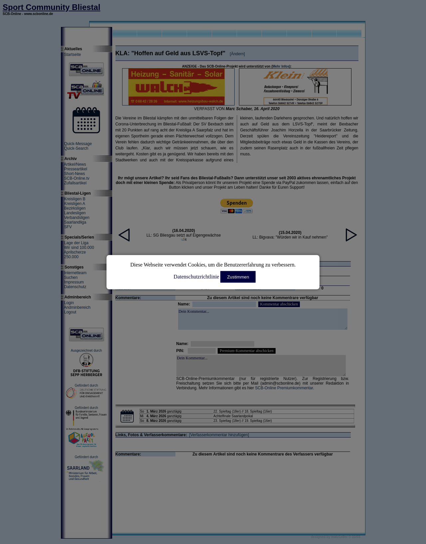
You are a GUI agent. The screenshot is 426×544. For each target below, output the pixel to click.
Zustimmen (238, 276)
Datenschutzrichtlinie (196, 276)
